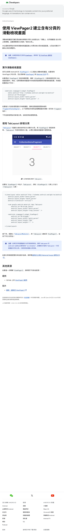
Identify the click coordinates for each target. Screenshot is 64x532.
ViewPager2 (30, 74)
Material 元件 (41, 74)
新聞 (3, 518)
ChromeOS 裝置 (48, 512)
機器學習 (25, 509)
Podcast (4, 525)
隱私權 (25, 518)
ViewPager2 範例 (21, 280)
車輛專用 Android (48, 515)
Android (4, 506)
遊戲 (24, 506)
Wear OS (46, 509)
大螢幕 (45, 506)
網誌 (3, 522)
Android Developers (8, 21)
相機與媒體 (26, 515)
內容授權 (26, 297)
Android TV (46, 518)
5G (24, 522)
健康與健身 (26, 512)
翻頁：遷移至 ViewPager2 (15, 290)
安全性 (4, 512)
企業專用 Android (7, 509)
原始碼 (4, 515)
